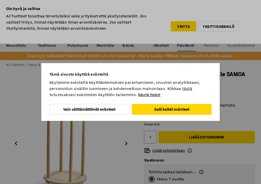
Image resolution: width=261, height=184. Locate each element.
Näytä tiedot (149, 94)
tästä (187, 88)
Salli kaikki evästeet (171, 109)
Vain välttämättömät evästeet (89, 109)
